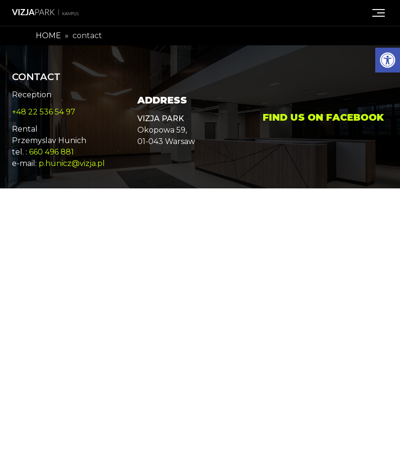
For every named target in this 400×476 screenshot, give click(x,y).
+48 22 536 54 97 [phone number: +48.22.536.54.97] (43, 111)
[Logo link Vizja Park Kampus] (45, 13)
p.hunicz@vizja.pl (72, 163)
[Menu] (378, 13)
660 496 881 (51, 151)
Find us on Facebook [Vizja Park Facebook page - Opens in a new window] (323, 117)
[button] (387, 60)
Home (48, 35)
